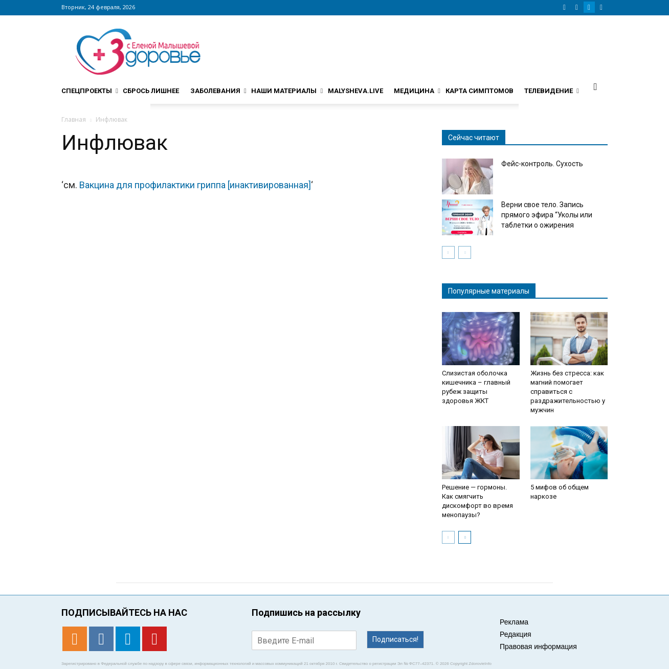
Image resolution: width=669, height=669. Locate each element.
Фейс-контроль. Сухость (542, 164)
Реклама (514, 622)
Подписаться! (395, 639)
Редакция (515, 634)
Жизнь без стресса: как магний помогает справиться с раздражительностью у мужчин (567, 391)
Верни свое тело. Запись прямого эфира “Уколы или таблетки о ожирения (546, 214)
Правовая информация (538, 646)
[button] (595, 86)
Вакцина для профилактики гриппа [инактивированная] (195, 185)
